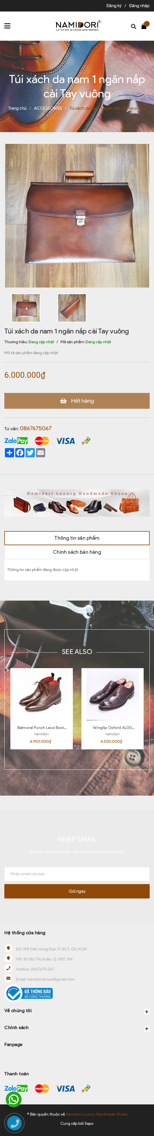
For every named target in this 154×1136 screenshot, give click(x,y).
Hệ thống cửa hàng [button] (24, 933)
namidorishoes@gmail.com (51, 979)
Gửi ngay (77, 891)
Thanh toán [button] (16, 1074)
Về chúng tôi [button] (77, 1011)
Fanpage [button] (13, 1044)
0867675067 (36, 428)
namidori (41, 734)
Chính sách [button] (77, 1028)
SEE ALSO (77, 651)
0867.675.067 (42, 969)
